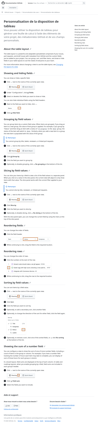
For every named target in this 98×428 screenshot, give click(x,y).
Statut (36, 421)
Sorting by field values (17, 282)
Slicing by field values (17, 170)
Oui (8, 406)
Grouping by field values (18, 119)
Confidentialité (28, 421)
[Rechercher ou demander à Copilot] (66, 3)
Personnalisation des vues (30, 12)
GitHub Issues (9, 12)
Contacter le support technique (60, 408)
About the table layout (17, 48)
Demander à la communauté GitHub (62, 405)
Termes (20, 421)
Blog (58, 421)
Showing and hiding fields (19, 73)
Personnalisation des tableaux (50, 12)
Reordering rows (14, 251)
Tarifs (41, 421)
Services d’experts (50, 421)
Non (16, 406)
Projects (17, 12)
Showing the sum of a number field (24, 346)
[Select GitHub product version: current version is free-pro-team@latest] (37, 3)
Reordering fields (14, 225)
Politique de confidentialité (11, 409)
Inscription (12, 8)
